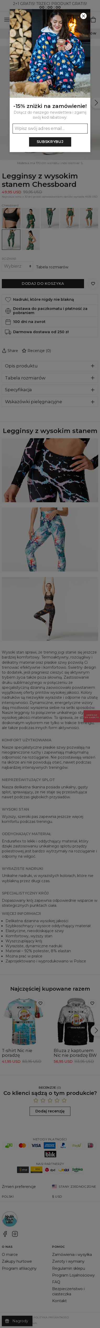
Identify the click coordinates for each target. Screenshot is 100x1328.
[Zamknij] (83, 16)
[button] (50, 664)
